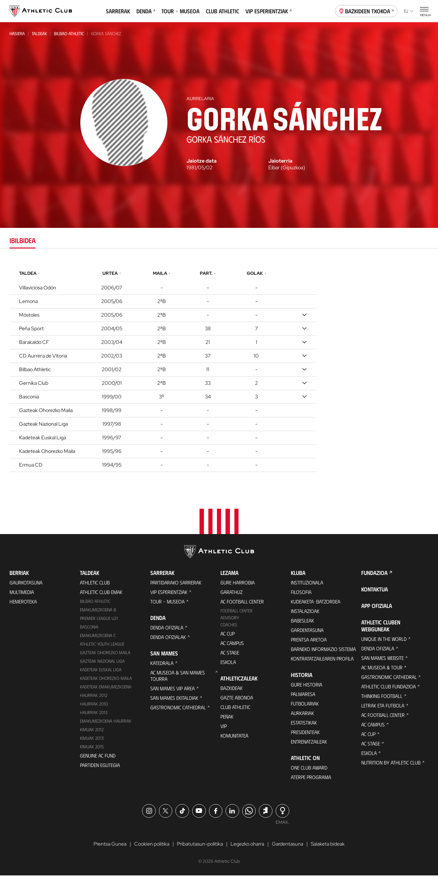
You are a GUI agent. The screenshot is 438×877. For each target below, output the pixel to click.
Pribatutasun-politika (200, 845)
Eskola (228, 664)
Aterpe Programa (311, 779)
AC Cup (227, 635)
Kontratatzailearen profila (322, 660)
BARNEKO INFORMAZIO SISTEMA (323, 651)
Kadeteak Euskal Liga (100, 671)
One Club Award (309, 769)
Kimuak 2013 (92, 739)
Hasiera (17, 33)
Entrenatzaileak (309, 743)
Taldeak (39, 33)
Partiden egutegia (100, 766)
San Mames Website (382, 659)
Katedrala (161, 664)
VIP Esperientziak (268, 11)
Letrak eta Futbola (382, 707)
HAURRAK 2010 (94, 705)
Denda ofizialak (168, 638)
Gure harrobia (237, 584)
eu (409, 11)
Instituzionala (307, 584)
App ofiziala (376, 607)
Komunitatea (234, 737)
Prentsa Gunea (110, 845)
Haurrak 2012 (94, 696)
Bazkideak (231, 690)
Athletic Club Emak (101, 593)
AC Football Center (242, 603)
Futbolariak (305, 705)
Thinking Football (381, 697)
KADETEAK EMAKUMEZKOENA (105, 688)
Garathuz (231, 593)
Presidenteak (305, 734)
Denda (145, 11)
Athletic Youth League (102, 645)
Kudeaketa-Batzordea (315, 603)
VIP (223, 728)
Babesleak (302, 622)
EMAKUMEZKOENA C (98, 637)
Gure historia (306, 686)
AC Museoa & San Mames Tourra (177, 677)
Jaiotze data (201, 161)
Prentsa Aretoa (309, 641)
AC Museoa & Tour (381, 669)
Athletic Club (95, 584)
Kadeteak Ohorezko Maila (106, 679)
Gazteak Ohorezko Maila (105, 654)
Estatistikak (304, 724)
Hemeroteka (23, 603)
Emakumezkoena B (98, 611)
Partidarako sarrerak (175, 584)
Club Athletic (222, 11)
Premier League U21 (99, 619)
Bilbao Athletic (69, 33)
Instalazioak (305, 612)
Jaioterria (280, 161)
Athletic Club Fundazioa (388, 688)
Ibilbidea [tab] (23, 240)
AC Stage (229, 654)
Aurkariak (302, 715)
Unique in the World (384, 640)
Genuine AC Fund (97, 757)
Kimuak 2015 (92, 748)
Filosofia (301, 593)
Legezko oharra (247, 845)
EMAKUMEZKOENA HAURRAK (105, 722)
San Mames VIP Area (172, 690)
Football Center (236, 612)
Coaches (228, 626)
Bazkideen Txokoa (366, 10)
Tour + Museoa (180, 11)
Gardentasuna (307, 632)
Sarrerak (118, 11)
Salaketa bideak (328, 845)
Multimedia (22, 593)
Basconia (89, 628)
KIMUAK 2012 (92, 730)
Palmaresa (303, 696)
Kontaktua (374, 590)
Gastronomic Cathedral (178, 709)
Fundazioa (374, 574)
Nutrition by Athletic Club (391, 764)
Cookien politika (151, 845)
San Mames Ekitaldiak (174, 699)
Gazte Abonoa (236, 699)
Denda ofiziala (166, 629)
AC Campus (232, 645)
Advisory (229, 619)
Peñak (226, 718)
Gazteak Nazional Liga (102, 662)
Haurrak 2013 (94, 713)
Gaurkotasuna (26, 584)
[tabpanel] (219, 369)
